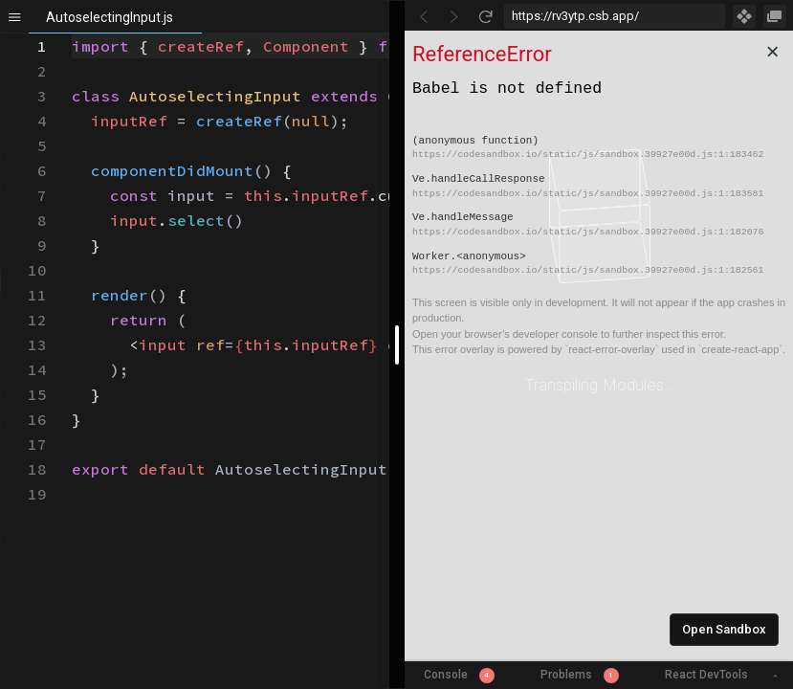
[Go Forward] (454, 16)
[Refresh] (485, 16)
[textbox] (72, 33)
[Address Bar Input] (615, 16)
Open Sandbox (724, 629)
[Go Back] (423, 16)
